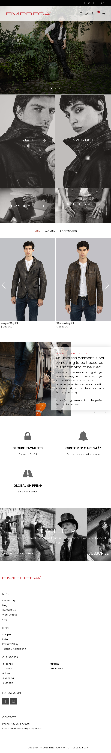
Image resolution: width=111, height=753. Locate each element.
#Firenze (7, 663)
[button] (51, 88)
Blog (4, 605)
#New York (56, 668)
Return (6, 639)
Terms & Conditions (14, 648)
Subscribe (99, 553)
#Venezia (8, 678)
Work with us (9, 614)
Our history (8, 600)
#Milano (7, 668)
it (97, 2)
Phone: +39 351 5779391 (16, 723)
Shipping (7, 634)
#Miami (54, 663)
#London (7, 682)
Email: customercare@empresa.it (22, 728)
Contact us (9, 610)
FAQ (4, 619)
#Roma (6, 673)
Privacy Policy (10, 644)
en (102, 2)
